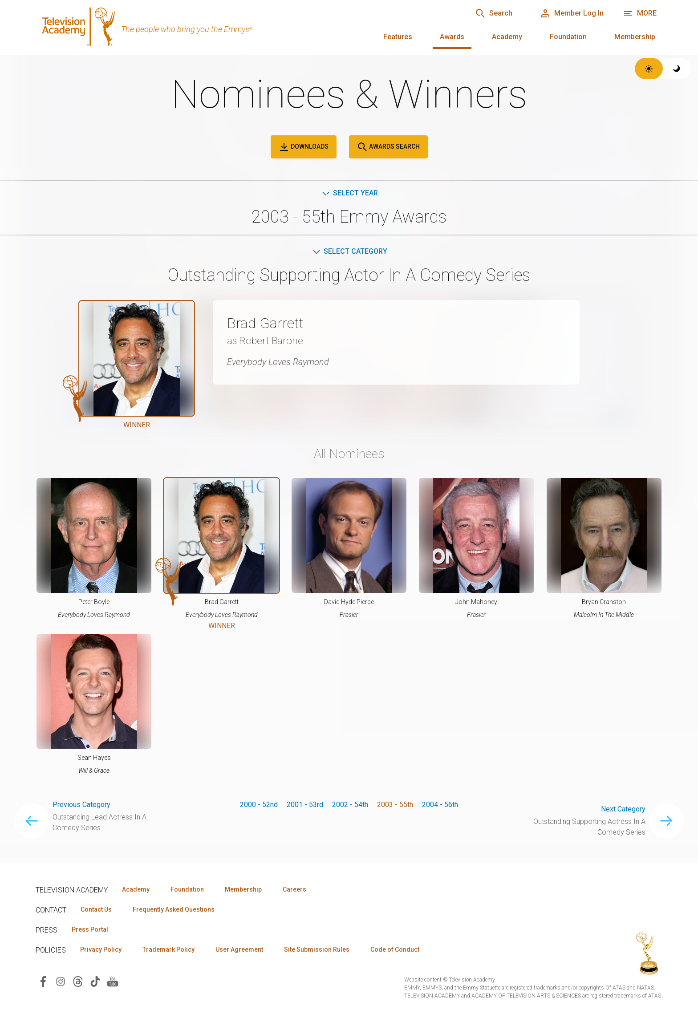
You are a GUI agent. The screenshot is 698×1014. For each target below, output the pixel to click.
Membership (634, 36)
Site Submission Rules (316, 949)
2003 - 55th (395, 804)
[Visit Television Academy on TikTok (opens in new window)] (95, 980)
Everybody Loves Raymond (278, 362)
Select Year (349, 193)
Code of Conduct (394, 949)
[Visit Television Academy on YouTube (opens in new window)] (112, 980)
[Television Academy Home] (190, 26)
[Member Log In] (572, 13)
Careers (294, 889)
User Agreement (239, 949)
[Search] (493, 13)
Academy (507, 36)
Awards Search (388, 147)
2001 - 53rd (305, 804)
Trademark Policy (168, 949)
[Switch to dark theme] (677, 68)
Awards (452, 36)
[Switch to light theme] (649, 68)
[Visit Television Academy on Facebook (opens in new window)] (43, 980)
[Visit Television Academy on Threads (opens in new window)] (77, 980)
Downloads (304, 147)
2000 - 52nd (259, 804)
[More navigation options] (640, 13)
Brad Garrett (265, 323)
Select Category (349, 251)
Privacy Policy (101, 949)
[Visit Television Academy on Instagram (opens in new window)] (60, 980)
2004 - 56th (440, 804)
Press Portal (90, 929)
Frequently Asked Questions (174, 909)
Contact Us (96, 909)
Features (397, 36)
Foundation (568, 36)
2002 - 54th (350, 804)
